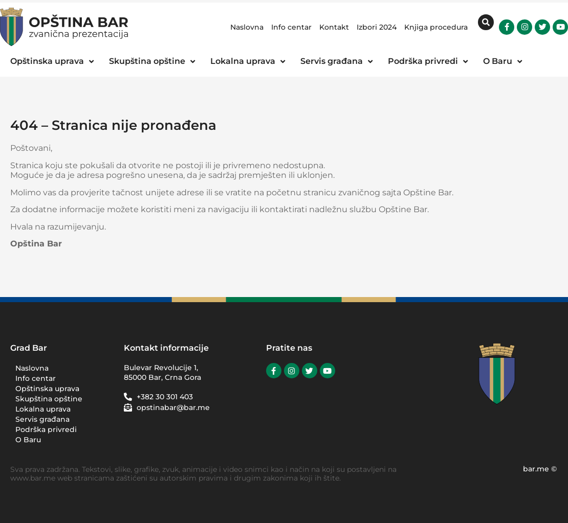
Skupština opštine (48, 398)
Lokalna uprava (43, 409)
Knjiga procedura (436, 27)
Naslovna (247, 27)
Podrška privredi (48, 429)
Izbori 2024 (377, 27)
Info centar (291, 27)
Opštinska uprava (47, 388)
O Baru (28, 439)
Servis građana (42, 419)
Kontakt (334, 27)
